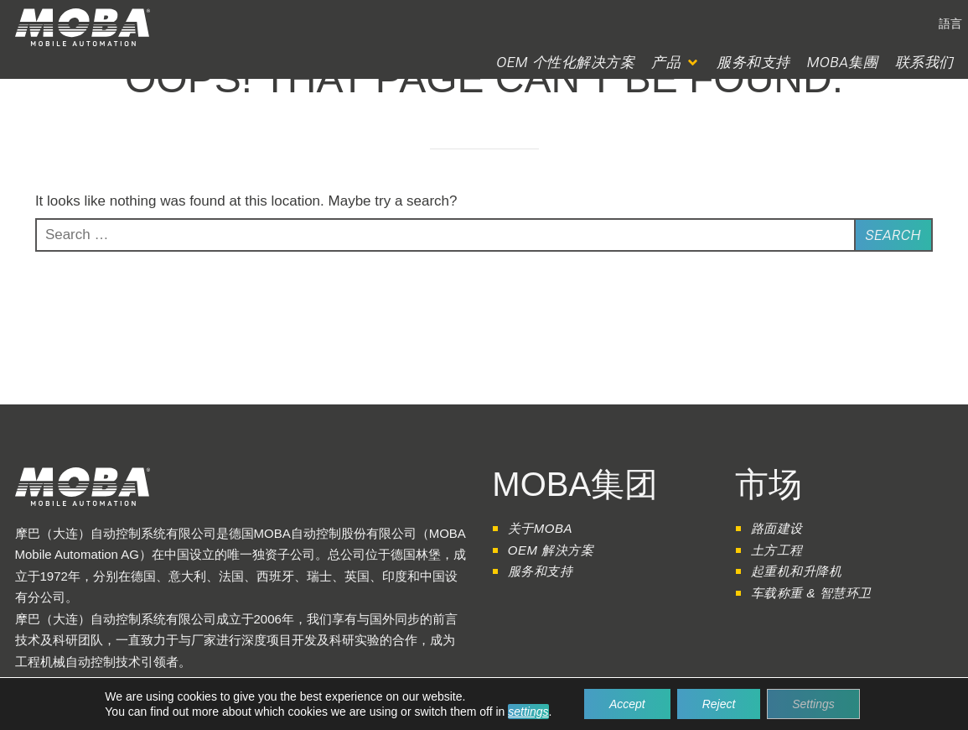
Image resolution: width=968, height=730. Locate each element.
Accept (627, 704)
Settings (813, 704)
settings (528, 711)
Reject (719, 704)
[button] (950, 23)
